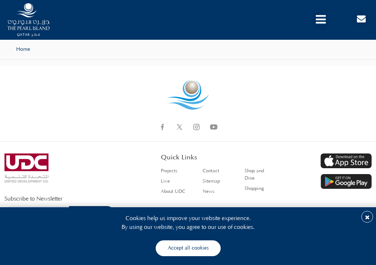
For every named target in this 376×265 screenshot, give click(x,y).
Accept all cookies (188, 248)
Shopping (254, 188)
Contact (211, 171)
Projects (169, 171)
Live (165, 181)
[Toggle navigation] (320, 19)
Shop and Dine (254, 174)
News (208, 191)
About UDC (173, 191)
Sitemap (211, 181)
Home (23, 49)
